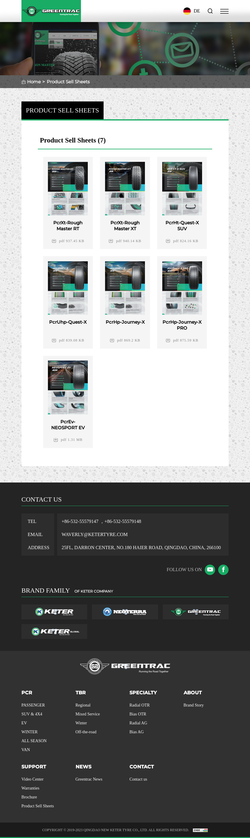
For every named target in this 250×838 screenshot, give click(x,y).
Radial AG (138, 723)
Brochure (29, 797)
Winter (81, 723)
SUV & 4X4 (31, 714)
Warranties (30, 788)
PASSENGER (33, 705)
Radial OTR (139, 705)
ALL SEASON (34, 741)
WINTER (29, 732)
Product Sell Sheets (37, 806)
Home (34, 81)
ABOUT (193, 693)
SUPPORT (33, 767)
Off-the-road (86, 732)
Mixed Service (88, 714)
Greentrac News (89, 779)
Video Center (32, 779)
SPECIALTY (143, 693)
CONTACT (141, 767)
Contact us (138, 779)
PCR (26, 693)
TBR (81, 693)
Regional (83, 705)
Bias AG (136, 732)
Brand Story (194, 705)
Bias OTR (137, 714)
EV (24, 723)
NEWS (83, 767)
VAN (25, 750)
